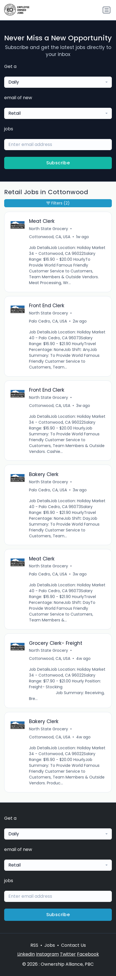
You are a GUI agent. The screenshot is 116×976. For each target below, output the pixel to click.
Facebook (88, 954)
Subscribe (58, 163)
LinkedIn (26, 954)
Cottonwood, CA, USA (49, 237)
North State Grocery (48, 228)
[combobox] (58, 82)
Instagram (47, 954)
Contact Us (73, 945)
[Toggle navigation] (106, 10)
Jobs (49, 945)
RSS (34, 945)
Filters (58, 203)
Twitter (68, 954)
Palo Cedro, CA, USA (48, 321)
